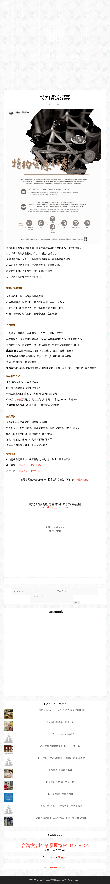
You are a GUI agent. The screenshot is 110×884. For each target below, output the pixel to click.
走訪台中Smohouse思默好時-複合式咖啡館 (61, 709)
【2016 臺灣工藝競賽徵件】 (61, 793)
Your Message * (51, 598)
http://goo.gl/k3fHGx (29, 464)
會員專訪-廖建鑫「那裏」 (61, 769)
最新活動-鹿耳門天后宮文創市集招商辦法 (61, 805)
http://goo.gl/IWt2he (29, 470)
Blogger (62, 856)
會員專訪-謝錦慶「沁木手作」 (61, 721)
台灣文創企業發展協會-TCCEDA (55, 845)
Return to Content (55, 867)
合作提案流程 (80, 479)
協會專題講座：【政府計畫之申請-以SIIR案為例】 (61, 817)
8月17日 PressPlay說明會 (61, 733)
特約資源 (17, 399)
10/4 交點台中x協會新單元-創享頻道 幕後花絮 (61, 757)
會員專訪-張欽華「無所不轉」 (61, 781)
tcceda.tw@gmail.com (55, 507)
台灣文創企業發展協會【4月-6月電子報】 (61, 745)
